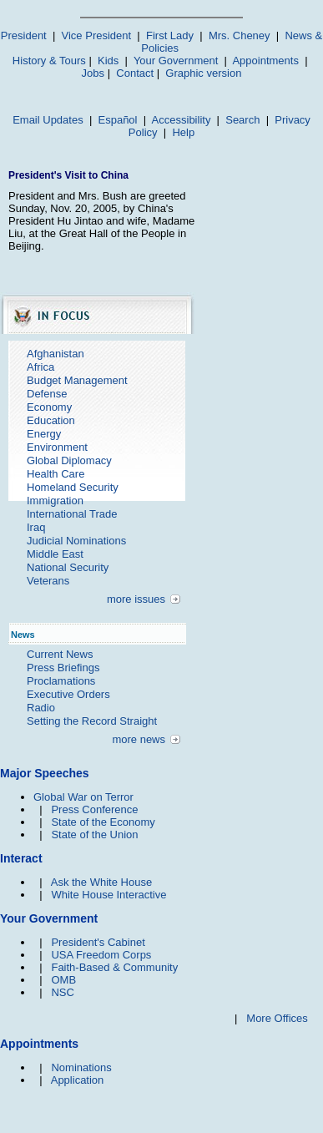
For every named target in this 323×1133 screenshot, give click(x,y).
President (24, 35)
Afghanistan (55, 353)
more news (138, 739)
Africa (40, 367)
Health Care (55, 474)
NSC (62, 992)
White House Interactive (108, 894)
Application (77, 1080)
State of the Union (94, 834)
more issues (136, 599)
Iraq (36, 527)
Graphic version (203, 73)
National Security (68, 567)
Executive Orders (68, 694)
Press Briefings (63, 667)
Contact (135, 73)
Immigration (55, 500)
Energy (44, 433)
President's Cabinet (97, 942)
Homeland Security (73, 487)
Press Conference (94, 809)
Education (51, 420)
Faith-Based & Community (114, 967)
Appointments (265, 60)
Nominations (81, 1067)
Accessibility (181, 120)
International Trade (72, 514)
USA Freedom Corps (101, 954)
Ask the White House (101, 882)
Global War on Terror (83, 797)
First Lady (170, 35)
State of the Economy (102, 822)
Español (118, 120)
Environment (57, 447)
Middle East (55, 554)
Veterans (48, 580)
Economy (49, 407)
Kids (108, 60)
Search (242, 120)
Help (183, 132)
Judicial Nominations (76, 540)
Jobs (93, 73)
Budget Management (77, 380)
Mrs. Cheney (239, 35)
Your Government (176, 60)
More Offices (276, 1018)
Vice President (97, 35)
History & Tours (49, 60)
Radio (41, 707)
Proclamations (61, 681)
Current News (60, 654)
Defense (47, 393)
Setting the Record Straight (92, 721)
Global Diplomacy (69, 460)
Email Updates (48, 120)
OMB (63, 980)
